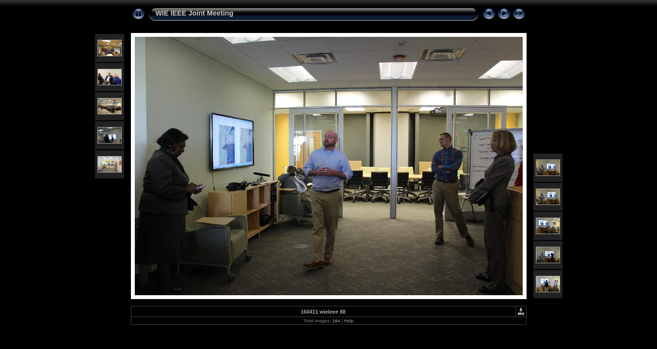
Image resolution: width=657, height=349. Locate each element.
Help (348, 320)
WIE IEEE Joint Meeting (195, 13)
